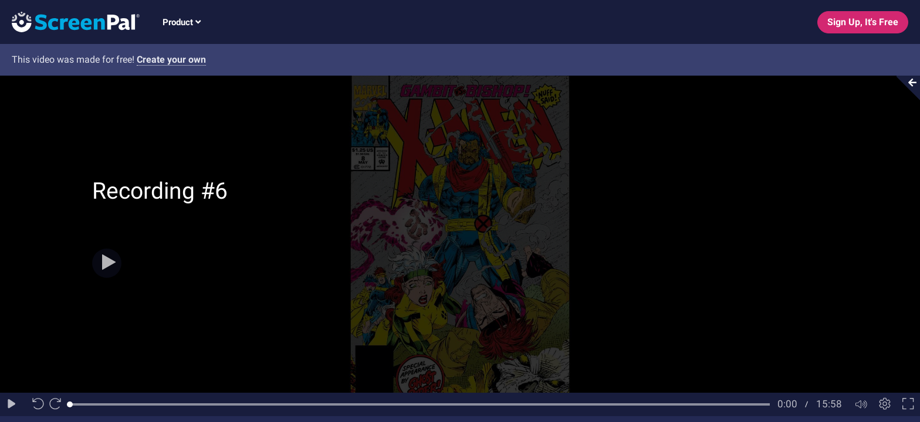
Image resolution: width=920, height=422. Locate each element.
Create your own (171, 59)
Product (182, 22)
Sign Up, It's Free (862, 22)
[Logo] (70, 21)
